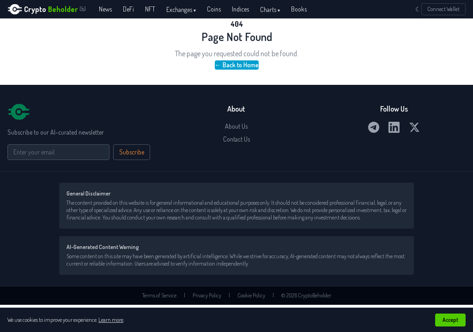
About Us (236, 126)
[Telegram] (373, 127)
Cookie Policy (251, 295)
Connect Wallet (443, 9)
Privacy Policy (207, 295)
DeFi (128, 9)
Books (299, 9)
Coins (214, 9)
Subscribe (131, 152)
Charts (270, 9)
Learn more (110, 319)
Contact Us (236, 139)
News (105, 9)
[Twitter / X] (414, 127)
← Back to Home (237, 65)
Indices (240, 9)
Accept (450, 319)
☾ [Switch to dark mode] (418, 9)
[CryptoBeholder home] (46, 9)
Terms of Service (159, 295)
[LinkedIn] (394, 127)
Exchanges (181, 9)
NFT (150, 9)
